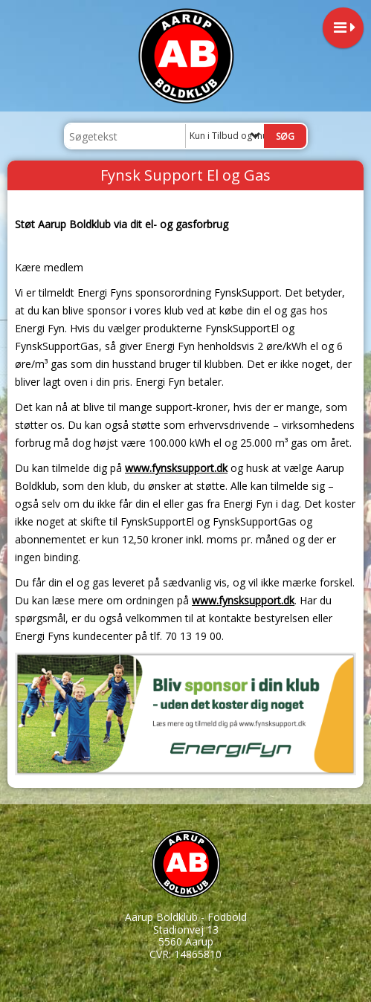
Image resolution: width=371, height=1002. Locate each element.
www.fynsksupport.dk (176, 468)
